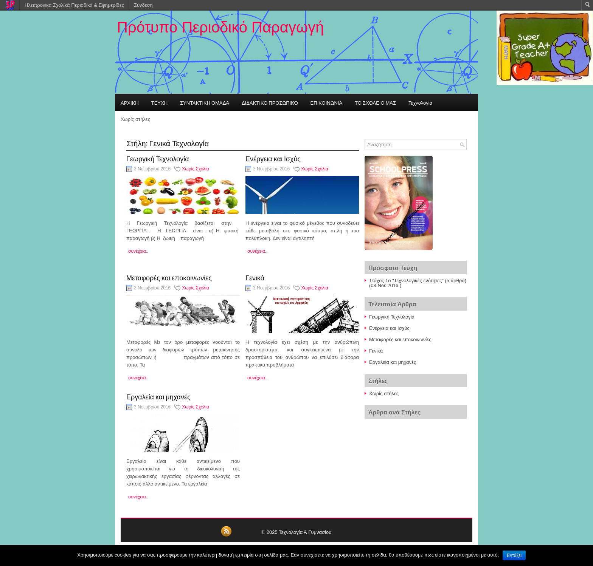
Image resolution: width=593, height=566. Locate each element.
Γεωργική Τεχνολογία (157, 158)
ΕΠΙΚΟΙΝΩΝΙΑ (326, 102)
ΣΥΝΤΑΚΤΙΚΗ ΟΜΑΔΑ (204, 102)
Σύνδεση (143, 5)
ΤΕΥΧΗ (159, 102)
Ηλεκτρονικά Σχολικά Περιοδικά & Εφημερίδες (74, 5)
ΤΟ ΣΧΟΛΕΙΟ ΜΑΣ (375, 102)
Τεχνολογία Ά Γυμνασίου (305, 532)
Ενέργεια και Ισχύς (273, 158)
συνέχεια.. (138, 251)
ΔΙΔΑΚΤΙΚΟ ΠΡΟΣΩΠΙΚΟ (270, 102)
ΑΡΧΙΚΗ (130, 102)
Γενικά (254, 277)
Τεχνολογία (420, 102)
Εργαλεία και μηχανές (158, 396)
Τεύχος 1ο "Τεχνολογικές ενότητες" (406, 280)
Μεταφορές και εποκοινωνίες (169, 277)
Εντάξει (514, 555)
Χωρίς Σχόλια (195, 169)
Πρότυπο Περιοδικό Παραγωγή (220, 27)
